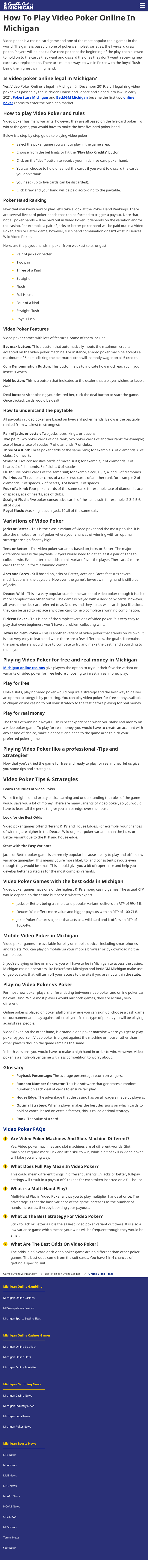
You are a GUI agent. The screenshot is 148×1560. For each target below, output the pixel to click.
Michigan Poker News (17, 1427)
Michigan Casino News (17, 1396)
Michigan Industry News (18, 1406)
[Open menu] (142, 5)
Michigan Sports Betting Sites (22, 1318)
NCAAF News (11, 1496)
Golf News (9, 1548)
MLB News (10, 1475)
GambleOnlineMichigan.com (20, 1274)
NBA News (10, 1465)
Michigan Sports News (19, 1443)
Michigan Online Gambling (22, 1286)
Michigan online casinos (24, 668)
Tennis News (11, 1537)
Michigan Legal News (16, 1416)
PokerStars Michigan (30, 97)
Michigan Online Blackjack (19, 1347)
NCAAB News (11, 1506)
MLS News (10, 1527)
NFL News (9, 1455)
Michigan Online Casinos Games (26, 1335)
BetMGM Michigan (72, 97)
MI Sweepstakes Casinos (18, 1308)
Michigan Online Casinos (19, 1298)
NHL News (10, 1486)
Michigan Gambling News (22, 1384)
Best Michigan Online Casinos (62, 1274)
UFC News (9, 1517)
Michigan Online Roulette (19, 1367)
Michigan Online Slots (17, 1357)
